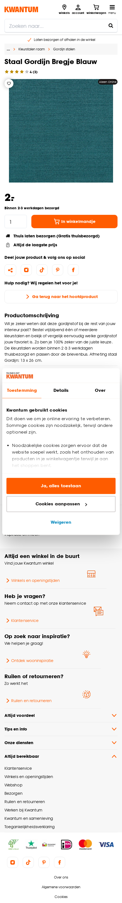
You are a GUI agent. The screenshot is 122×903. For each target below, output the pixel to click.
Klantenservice (21, 620)
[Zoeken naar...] (110, 25)
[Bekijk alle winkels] (64, 9)
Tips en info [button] (61, 729)
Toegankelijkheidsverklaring (29, 826)
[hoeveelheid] (15, 221)
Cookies (61, 897)
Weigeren (61, 522)
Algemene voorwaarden (61, 887)
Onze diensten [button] (61, 742)
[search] (61, 25)
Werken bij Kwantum (23, 810)
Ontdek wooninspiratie (28, 660)
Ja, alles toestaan (61, 485)
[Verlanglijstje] (8, 83)
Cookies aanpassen (61, 504)
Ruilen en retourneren (27, 700)
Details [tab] (61, 390)
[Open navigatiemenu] (112, 9)
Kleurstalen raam (31, 49)
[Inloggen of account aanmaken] (78, 9)
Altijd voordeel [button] (61, 715)
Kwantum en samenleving (28, 818)
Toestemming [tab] (22, 390)
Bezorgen (13, 793)
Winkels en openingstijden (32, 580)
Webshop (13, 785)
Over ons (61, 877)
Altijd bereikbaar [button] (61, 756)
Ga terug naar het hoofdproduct (61, 296)
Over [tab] (100, 390)
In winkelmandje (74, 221)
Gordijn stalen (64, 49)
